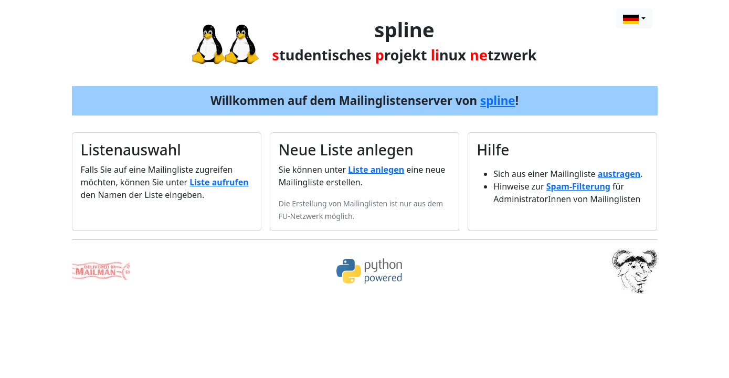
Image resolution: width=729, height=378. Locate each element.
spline (497, 100)
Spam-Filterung (578, 186)
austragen (619, 174)
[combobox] (634, 18)
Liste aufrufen (218, 182)
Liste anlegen (376, 169)
